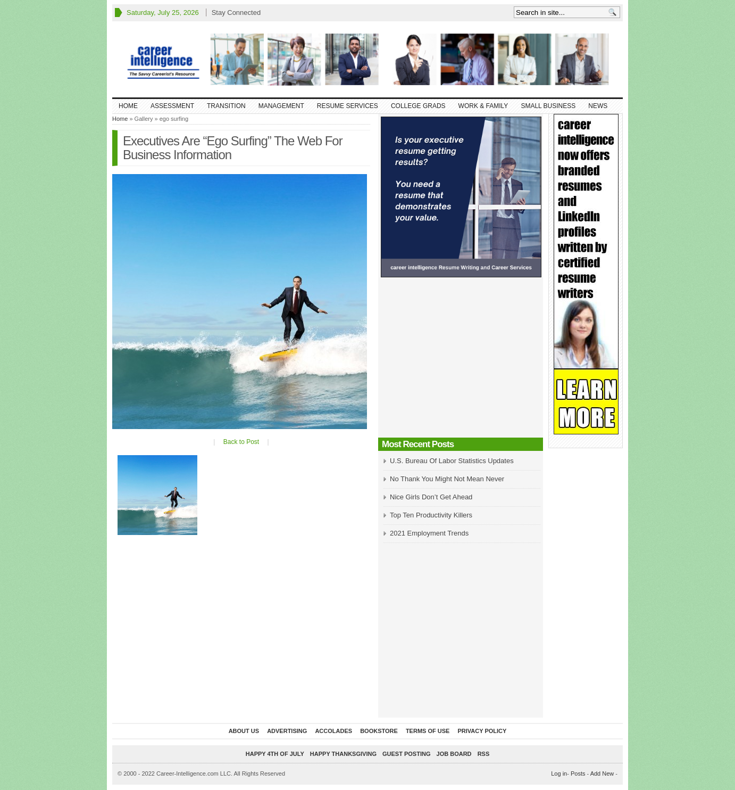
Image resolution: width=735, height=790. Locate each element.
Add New (602, 773)
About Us (244, 731)
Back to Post (241, 442)
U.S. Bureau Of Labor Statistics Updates (452, 461)
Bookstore (379, 731)
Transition (226, 106)
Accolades (333, 731)
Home (128, 106)
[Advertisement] (460, 360)
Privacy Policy (481, 731)
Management (281, 106)
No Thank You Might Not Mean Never (447, 479)
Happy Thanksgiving (343, 754)
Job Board (454, 754)
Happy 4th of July (275, 754)
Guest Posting (406, 754)
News (597, 106)
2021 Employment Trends (429, 533)
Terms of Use (428, 731)
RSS (484, 754)
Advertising (287, 731)
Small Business (548, 106)
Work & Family (483, 106)
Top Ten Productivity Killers (431, 515)
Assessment (172, 106)
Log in (559, 773)
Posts (578, 773)
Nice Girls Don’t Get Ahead (431, 497)
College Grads (418, 106)
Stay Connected (236, 13)
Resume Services (347, 106)
